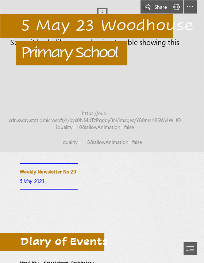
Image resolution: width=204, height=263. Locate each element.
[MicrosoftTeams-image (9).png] (102, 76)
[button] (155, 7)
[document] (102, 131)
